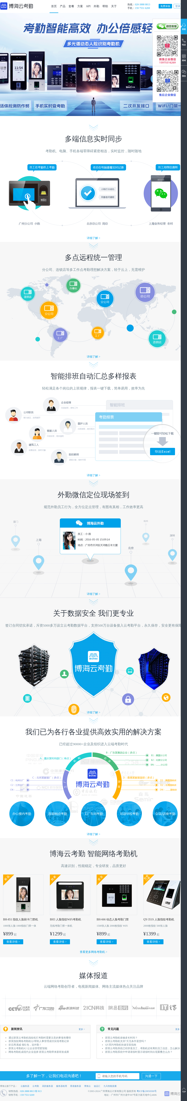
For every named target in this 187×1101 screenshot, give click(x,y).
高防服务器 (47, 1086)
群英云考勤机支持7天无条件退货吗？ (125, 1041)
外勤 (96, 6)
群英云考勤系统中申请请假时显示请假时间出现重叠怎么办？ (139, 1052)
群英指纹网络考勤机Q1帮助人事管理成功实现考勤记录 (39, 1041)
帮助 (105, 6)
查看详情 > (13, 941)
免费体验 (165, 6)
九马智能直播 (110, 1086)
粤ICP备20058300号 (147, 1091)
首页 (54, 6)
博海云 (87, 1086)
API (88, 6)
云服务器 (25, 1086)
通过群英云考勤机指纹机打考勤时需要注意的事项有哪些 (40, 1037)
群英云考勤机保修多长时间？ (121, 1037)
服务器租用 (61, 1086)
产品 (62, 6)
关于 (114, 6)
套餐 (71, 6)
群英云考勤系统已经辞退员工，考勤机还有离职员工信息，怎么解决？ (143, 1048)
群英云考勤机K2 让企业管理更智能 (28, 1048)
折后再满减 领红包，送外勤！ (25, 1044)
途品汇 (97, 1086)
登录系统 (180, 6)
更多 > (82, 1029)
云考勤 (35, 1086)
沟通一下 (151, 1076)
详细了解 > (93, 238)
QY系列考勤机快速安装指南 (120, 1044)
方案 (80, 6)
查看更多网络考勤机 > (93, 951)
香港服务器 (75, 1086)
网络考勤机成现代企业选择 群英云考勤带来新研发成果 (39, 1052)
